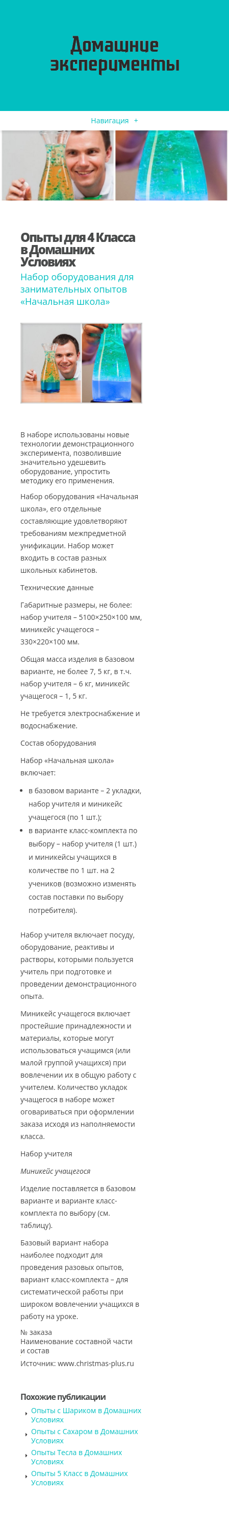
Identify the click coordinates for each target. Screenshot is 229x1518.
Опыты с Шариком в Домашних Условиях (86, 1414)
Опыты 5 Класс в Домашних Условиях (79, 1477)
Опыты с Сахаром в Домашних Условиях (84, 1435)
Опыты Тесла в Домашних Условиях (76, 1456)
